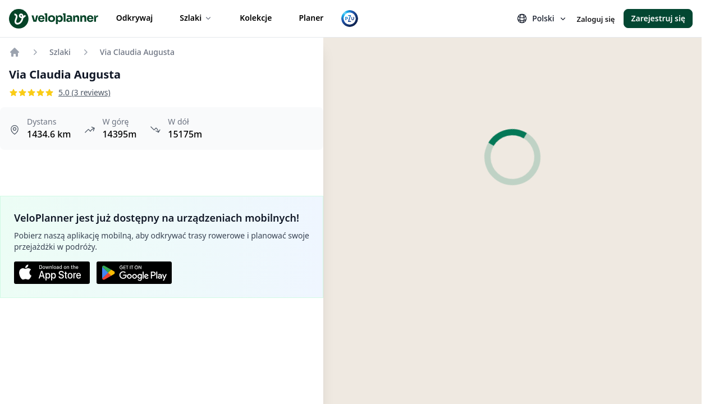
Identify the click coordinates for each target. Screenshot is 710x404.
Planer (311, 17)
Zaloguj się (595, 19)
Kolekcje (256, 17)
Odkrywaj (134, 17)
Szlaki (196, 17)
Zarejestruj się (658, 18)
